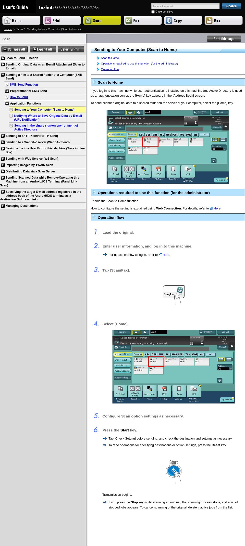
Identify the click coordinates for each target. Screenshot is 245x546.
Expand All (43, 49)
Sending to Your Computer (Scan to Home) (44, 109)
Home (8, 29)
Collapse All (14, 49)
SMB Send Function (24, 84)
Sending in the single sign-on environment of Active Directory (46, 127)
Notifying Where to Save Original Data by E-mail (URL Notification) (48, 117)
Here (217, 208)
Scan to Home (110, 57)
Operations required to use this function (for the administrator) (139, 63)
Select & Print (71, 49)
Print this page (224, 39)
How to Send (19, 97)
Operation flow (110, 69)
